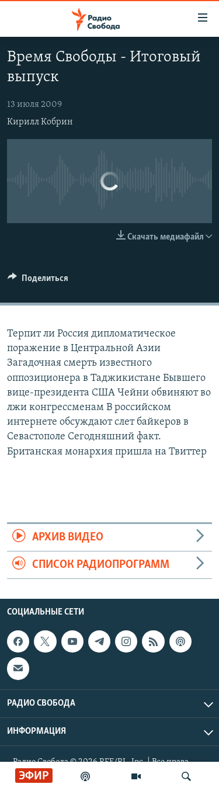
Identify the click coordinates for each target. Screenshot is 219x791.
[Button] (38, 281)
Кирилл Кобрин (40, 122)
